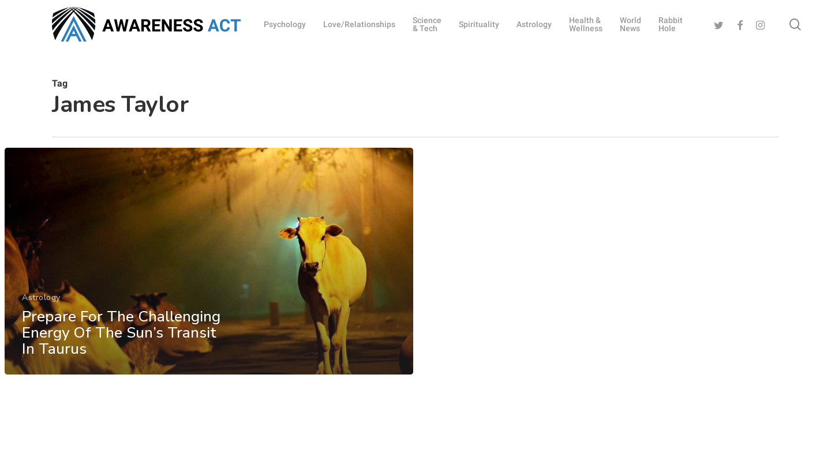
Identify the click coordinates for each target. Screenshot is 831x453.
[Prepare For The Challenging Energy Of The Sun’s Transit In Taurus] (209, 262)
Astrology (41, 298)
